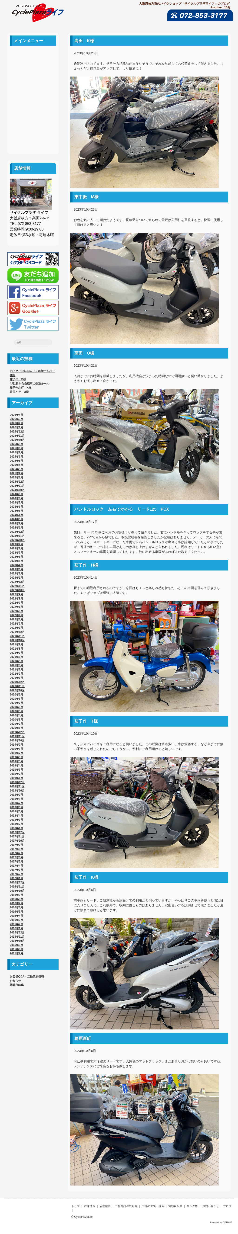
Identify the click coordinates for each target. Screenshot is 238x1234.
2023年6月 (16, 556)
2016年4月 (16, 915)
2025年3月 (16, 469)
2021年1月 (16, 678)
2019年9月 (16, 744)
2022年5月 (16, 611)
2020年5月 (16, 711)
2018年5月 (16, 811)
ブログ (33, 139)
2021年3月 (16, 669)
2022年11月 (17, 586)
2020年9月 (16, 694)
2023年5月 (16, 561)
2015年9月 (16, 945)
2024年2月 (16, 523)
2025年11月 (17, 435)
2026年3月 (16, 419)
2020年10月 (17, 690)
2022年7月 (16, 602)
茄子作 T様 (86, 721)
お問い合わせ (33, 129)
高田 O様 (84, 353)
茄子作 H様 (86, 565)
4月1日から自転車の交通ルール (29, 383)
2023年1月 (16, 577)
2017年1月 (16, 878)
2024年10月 (17, 490)
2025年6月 (16, 456)
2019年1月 (16, 778)
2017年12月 (17, 832)
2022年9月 (16, 594)
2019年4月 (16, 765)
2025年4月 (16, 465)
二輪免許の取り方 (33, 87)
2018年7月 (16, 803)
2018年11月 (17, 786)
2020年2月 (16, 723)
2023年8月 (16, 548)
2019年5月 (16, 761)
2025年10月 (17, 440)
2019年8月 (16, 748)
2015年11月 (17, 936)
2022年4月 (16, 615)
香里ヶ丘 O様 (19, 392)
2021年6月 (16, 657)
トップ (75, 1206)
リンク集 (33, 118)
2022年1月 (16, 627)
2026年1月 (16, 427)
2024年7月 (16, 502)
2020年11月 (17, 686)
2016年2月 (16, 924)
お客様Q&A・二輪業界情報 (27, 976)
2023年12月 (17, 531)
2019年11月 (17, 736)
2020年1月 (16, 728)
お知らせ (15, 980)
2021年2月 (16, 673)
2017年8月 (16, 849)
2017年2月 (16, 874)
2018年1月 (16, 828)
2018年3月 (16, 819)
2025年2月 (16, 473)
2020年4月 (16, 715)
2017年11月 (17, 836)
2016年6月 (16, 907)
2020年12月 (17, 682)
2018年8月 (16, 799)
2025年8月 (16, 448)
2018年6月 (16, 807)
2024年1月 (16, 527)
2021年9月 (16, 644)
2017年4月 (16, 865)
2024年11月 (17, 485)
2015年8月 (16, 949)
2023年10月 (17, 540)
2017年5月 (16, 861)
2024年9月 (16, 494)
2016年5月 (16, 911)
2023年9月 (16, 544)
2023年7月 (16, 552)
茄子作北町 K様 (20, 387)
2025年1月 (16, 477)
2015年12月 (17, 932)
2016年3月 (16, 920)
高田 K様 (84, 40)
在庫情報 (89, 1206)
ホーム (33, 56)
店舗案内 (33, 77)
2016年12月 (17, 882)
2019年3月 (16, 769)
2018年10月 (17, 790)
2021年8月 (16, 648)
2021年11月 (17, 636)
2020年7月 (16, 703)
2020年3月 (16, 719)
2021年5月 (16, 661)
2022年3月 (16, 619)
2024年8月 (16, 498)
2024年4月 (16, 515)
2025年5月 (16, 460)
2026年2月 (16, 423)
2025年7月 (16, 452)
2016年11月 (17, 886)
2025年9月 (16, 444)
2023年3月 (16, 569)
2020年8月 (16, 698)
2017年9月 (16, 844)
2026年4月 (16, 415)
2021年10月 (17, 640)
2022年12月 (17, 581)
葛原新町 (84, 1038)
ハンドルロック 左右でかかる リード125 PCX (121, 509)
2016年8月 (16, 899)
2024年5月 (16, 511)
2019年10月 (17, 740)
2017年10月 (17, 840)
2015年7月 (16, 953)
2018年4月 (16, 815)
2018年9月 (16, 794)
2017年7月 (16, 853)
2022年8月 (16, 598)
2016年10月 (17, 890)
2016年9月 (16, 895)
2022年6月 (16, 607)
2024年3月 (16, 519)
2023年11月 (17, 536)
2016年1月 (16, 928)
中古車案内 (33, 66)
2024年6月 (16, 506)
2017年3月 (16, 870)
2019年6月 (16, 757)
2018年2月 (16, 824)
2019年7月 (16, 753)
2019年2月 (16, 774)
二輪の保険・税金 (33, 98)
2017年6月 (16, 857)
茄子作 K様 (86, 877)
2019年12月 (17, 732)
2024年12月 (17, 481)
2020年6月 (16, 707)
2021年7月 (16, 652)
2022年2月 (16, 623)
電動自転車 (33, 108)
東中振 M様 (86, 197)
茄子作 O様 (18, 379)
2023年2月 (16, 573)
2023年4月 (16, 565)
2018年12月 (17, 782)
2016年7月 (16, 903)
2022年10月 (17, 590)
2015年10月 (17, 940)
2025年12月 (17, 431)
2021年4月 (16, 665)
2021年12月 (17, 632)
